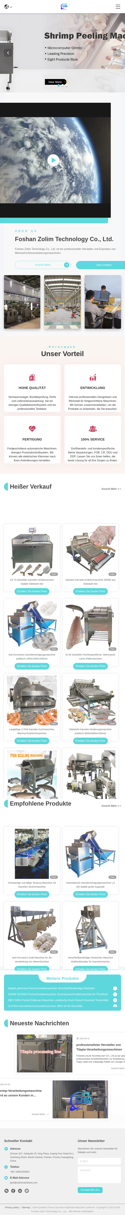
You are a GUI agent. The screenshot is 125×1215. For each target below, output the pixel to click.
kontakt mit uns (90, 1190)
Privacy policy (12, 1207)
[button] (59, 85)
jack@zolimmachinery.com (23, 1182)
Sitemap (26, 1207)
